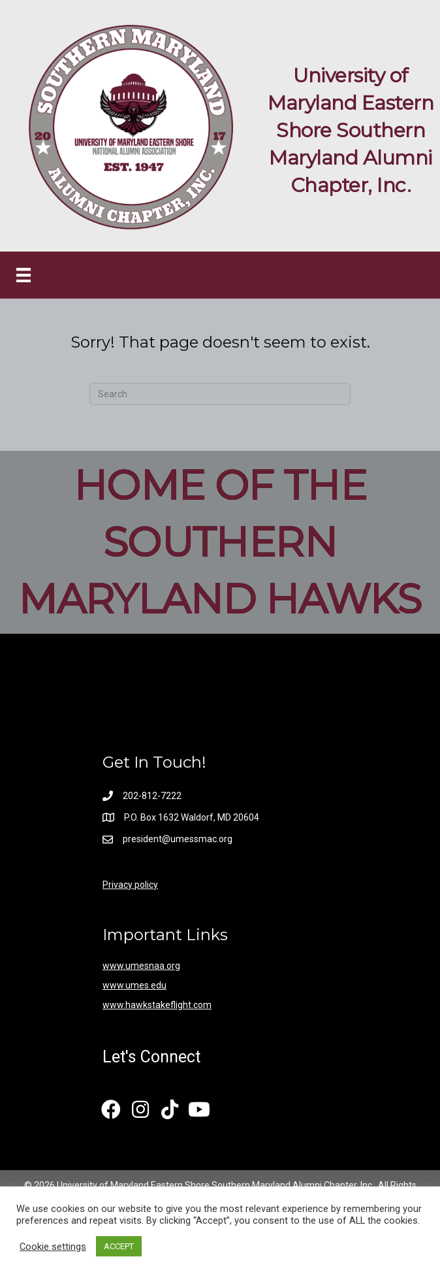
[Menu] (23, 275)
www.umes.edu (134, 985)
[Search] (220, 394)
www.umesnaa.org (141, 965)
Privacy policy (130, 884)
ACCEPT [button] (119, 1246)
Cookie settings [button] (53, 1246)
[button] (110, 1110)
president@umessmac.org (178, 839)
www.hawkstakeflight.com (157, 1005)
